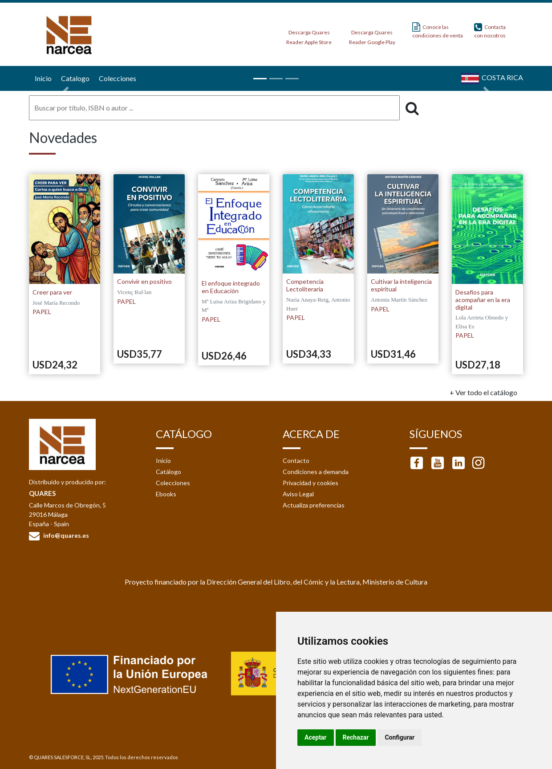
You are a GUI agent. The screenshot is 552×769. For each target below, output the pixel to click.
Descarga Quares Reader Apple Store (309, 34)
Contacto (296, 460)
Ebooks (166, 494)
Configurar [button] (399, 737)
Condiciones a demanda (316, 471)
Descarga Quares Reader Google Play (372, 34)
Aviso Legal (298, 494)
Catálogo (168, 471)
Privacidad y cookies (310, 483)
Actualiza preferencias (314, 505)
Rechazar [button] (356, 737)
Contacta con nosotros (490, 30)
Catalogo (74, 78)
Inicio (42, 78)
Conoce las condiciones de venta (437, 30)
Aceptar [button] (315, 737)
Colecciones (173, 483)
